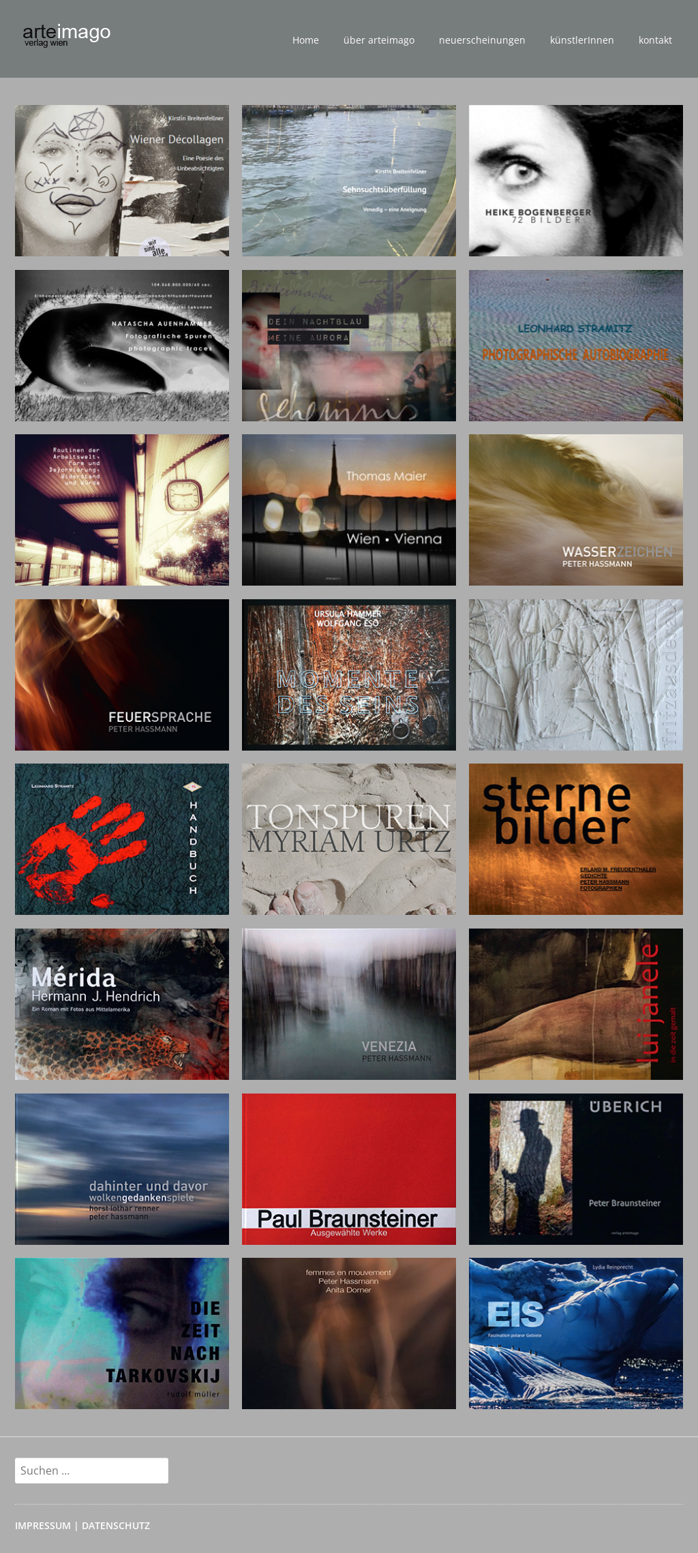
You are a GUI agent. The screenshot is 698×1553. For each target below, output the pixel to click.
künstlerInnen (582, 39)
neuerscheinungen (482, 39)
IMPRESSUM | (48, 1525)
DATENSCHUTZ (116, 1525)
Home (305, 39)
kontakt (655, 39)
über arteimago (379, 39)
